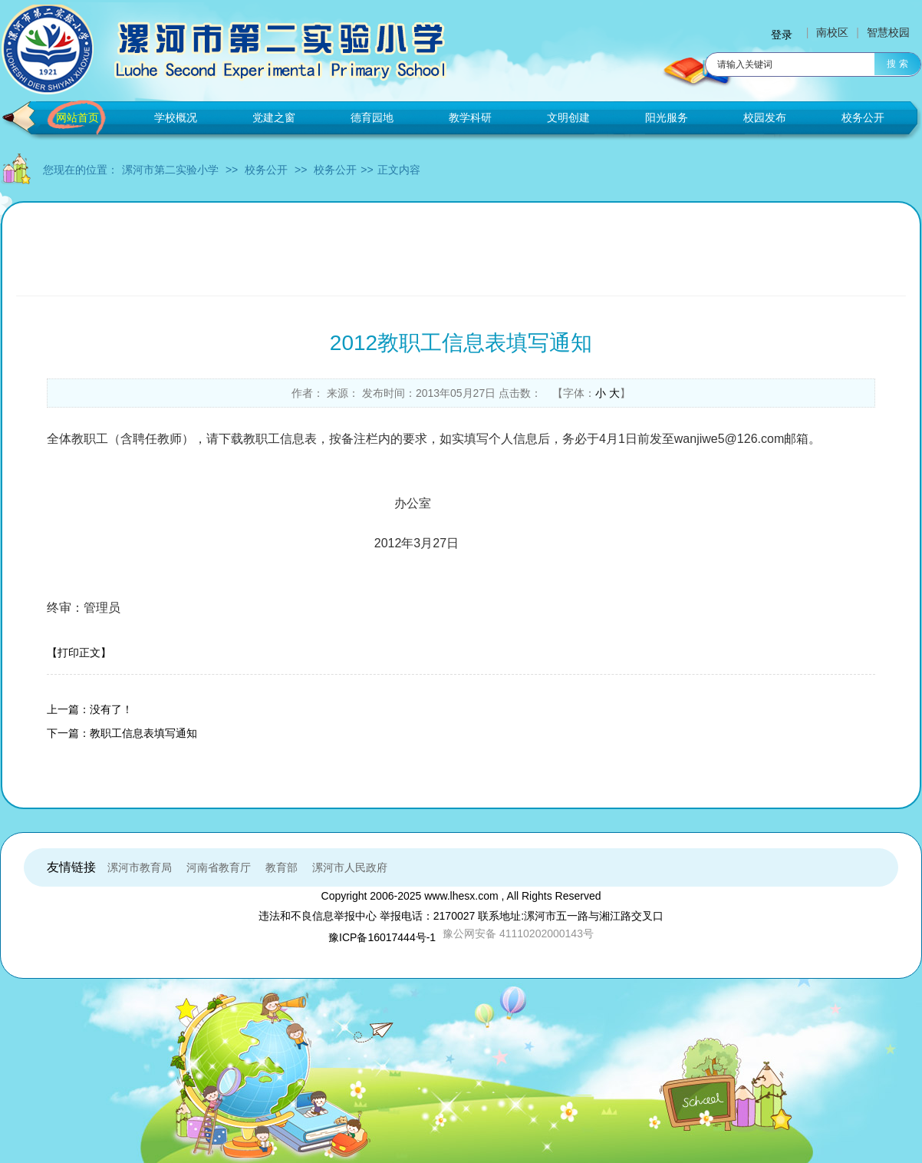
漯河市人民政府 (349, 867)
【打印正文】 (79, 652)
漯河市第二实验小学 (170, 170)
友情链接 (71, 867)
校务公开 (862, 117)
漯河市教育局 (139, 867)
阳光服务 (666, 117)
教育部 (281, 867)
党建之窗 (273, 117)
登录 (781, 34)
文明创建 (568, 117)
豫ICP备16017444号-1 (382, 937)
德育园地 (372, 117)
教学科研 (470, 117)
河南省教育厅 (218, 867)
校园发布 (764, 117)
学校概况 (175, 117)
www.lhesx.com (461, 896)
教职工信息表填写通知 (143, 733)
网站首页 (77, 117)
